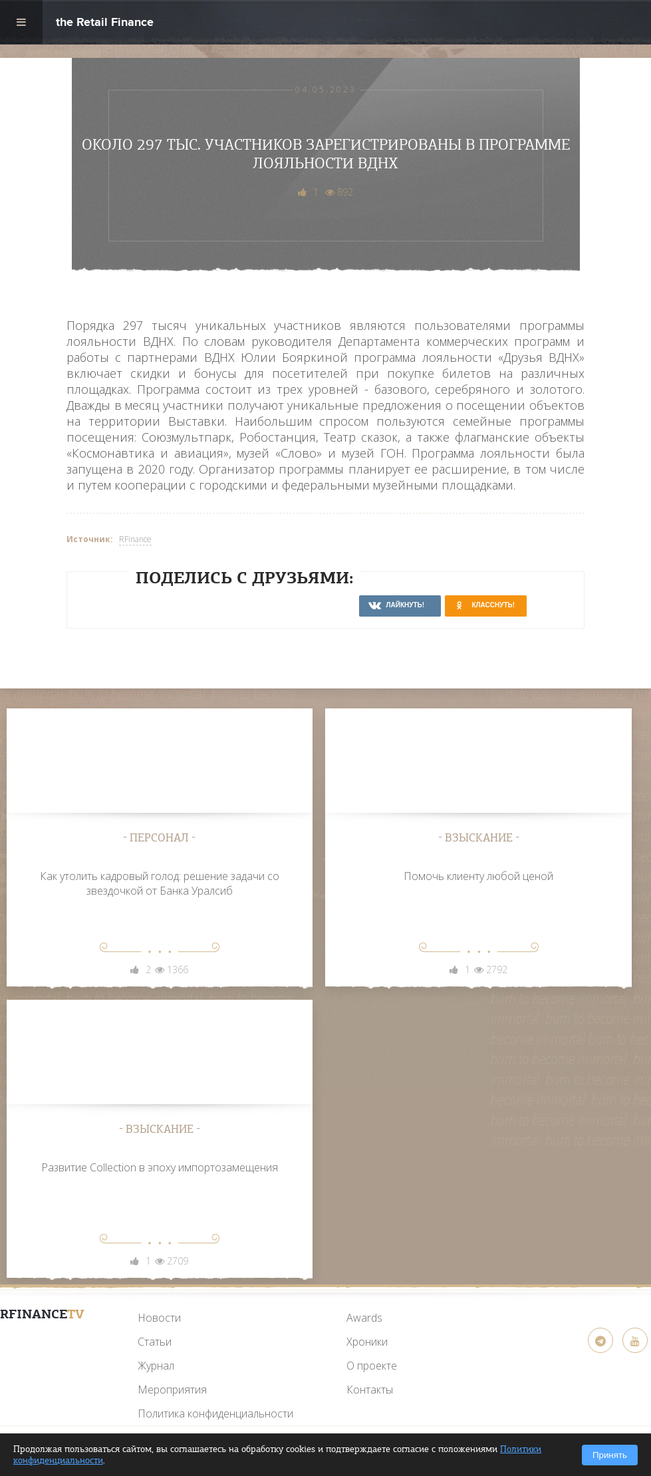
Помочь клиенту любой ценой (478, 876)
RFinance (135, 539)
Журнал (156, 1365)
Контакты (369, 1389)
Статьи (155, 1341)
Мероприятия (172, 1389)
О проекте (371, 1365)
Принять (609, 1455)
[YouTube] (42, 1346)
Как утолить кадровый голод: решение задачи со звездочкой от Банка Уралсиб (159, 883)
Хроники (367, 1341)
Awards (364, 1317)
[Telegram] (600, 1340)
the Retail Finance (105, 23)
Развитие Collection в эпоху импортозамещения (159, 1167)
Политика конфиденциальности (215, 1413)
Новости (159, 1317)
